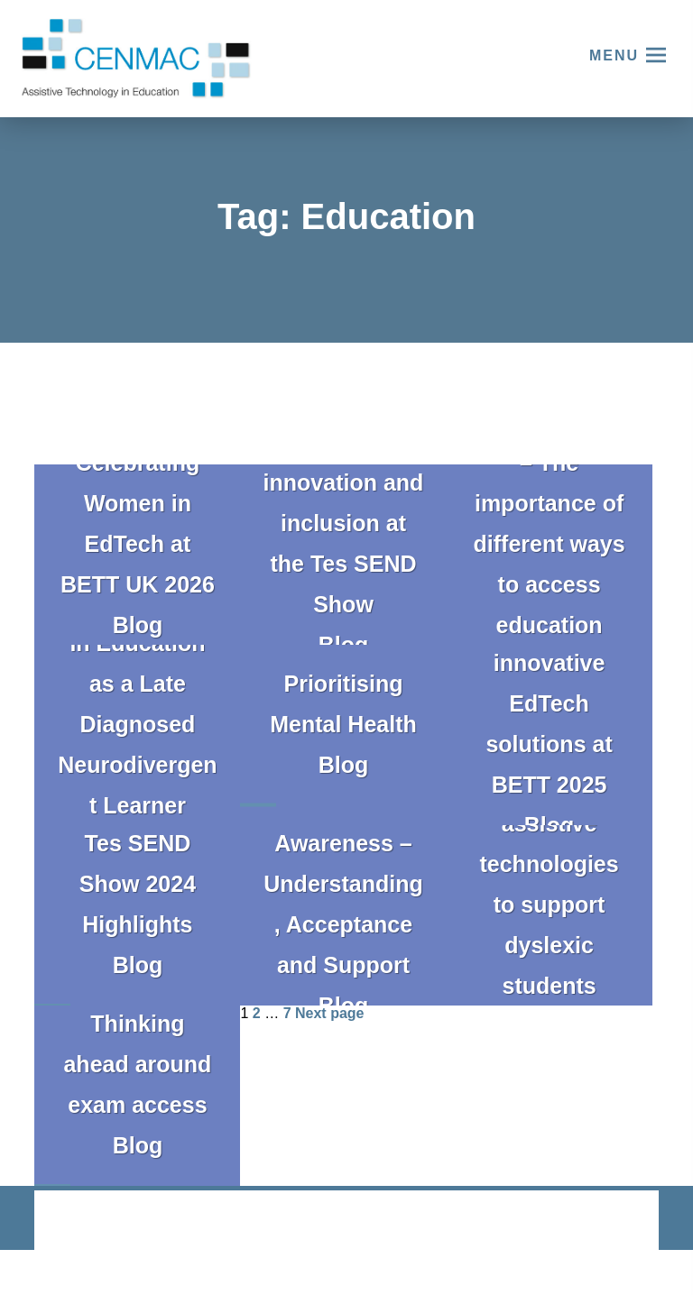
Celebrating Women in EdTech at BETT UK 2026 (137, 523)
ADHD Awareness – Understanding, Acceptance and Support (342, 884)
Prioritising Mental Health (343, 704)
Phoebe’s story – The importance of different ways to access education (548, 523)
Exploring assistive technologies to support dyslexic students (548, 884)
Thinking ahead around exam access (137, 1064)
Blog (138, 625)
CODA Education (611, 1221)
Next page (329, 1013)
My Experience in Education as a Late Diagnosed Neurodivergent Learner (137, 704)
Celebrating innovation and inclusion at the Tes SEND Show (343, 523)
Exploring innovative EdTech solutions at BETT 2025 (548, 703)
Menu (614, 55)
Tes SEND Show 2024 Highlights (137, 884)
